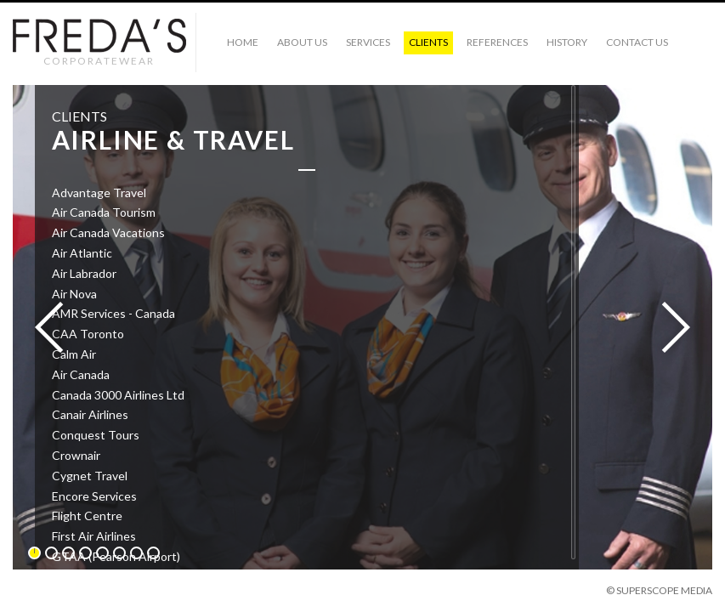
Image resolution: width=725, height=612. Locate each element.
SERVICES (368, 42)
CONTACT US (637, 42)
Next (671, 328)
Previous (54, 328)
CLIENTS (428, 42)
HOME (242, 42)
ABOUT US (302, 42)
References (497, 42)
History (567, 42)
